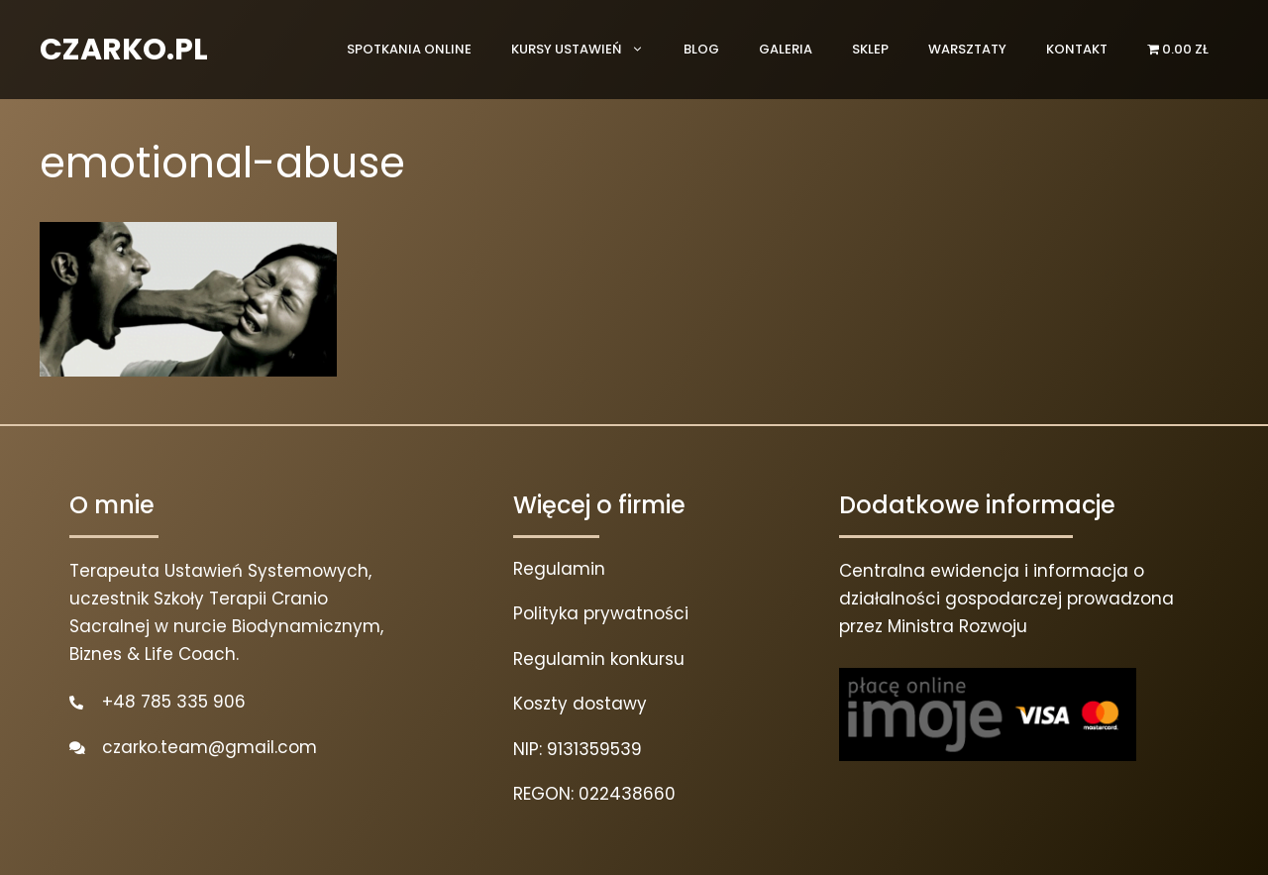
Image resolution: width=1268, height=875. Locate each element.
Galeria (785, 49)
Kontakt (1077, 49)
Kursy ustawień (587, 49)
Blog (701, 49)
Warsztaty (967, 49)
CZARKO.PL (124, 49)
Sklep (870, 49)
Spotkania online (409, 49)
